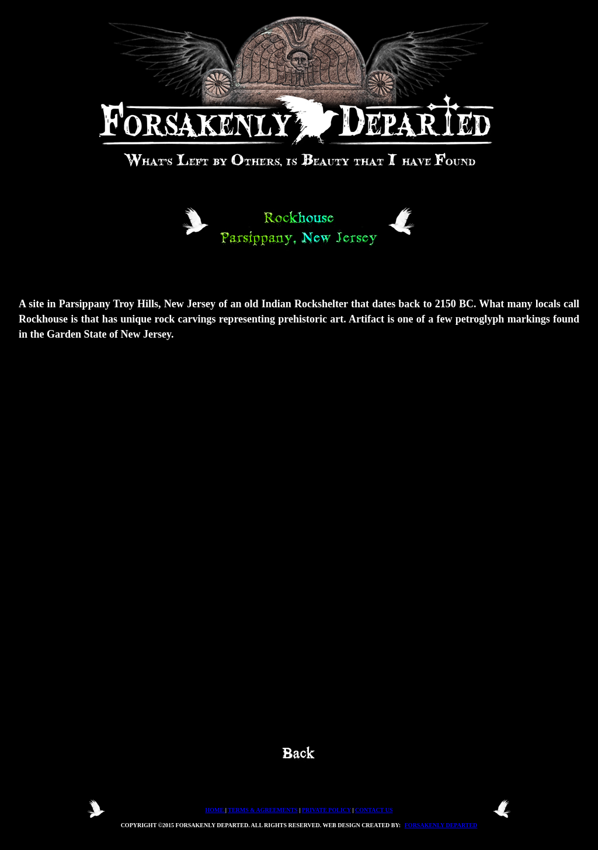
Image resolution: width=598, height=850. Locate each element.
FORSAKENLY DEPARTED (441, 825)
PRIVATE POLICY (326, 810)
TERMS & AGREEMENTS (262, 810)
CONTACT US (373, 810)
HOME (215, 810)
